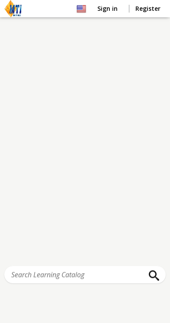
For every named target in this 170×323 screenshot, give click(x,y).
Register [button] (147, 8)
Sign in (108, 8)
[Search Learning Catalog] (85, 275)
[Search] (151, 275)
